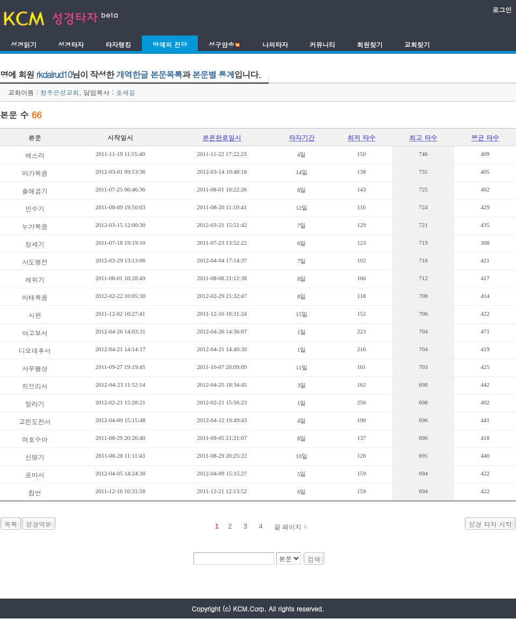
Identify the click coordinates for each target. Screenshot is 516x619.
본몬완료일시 (222, 137)
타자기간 (301, 137)
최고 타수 (424, 137)
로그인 (502, 9)
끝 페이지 (288, 527)
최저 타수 (362, 137)
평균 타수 (485, 137)
